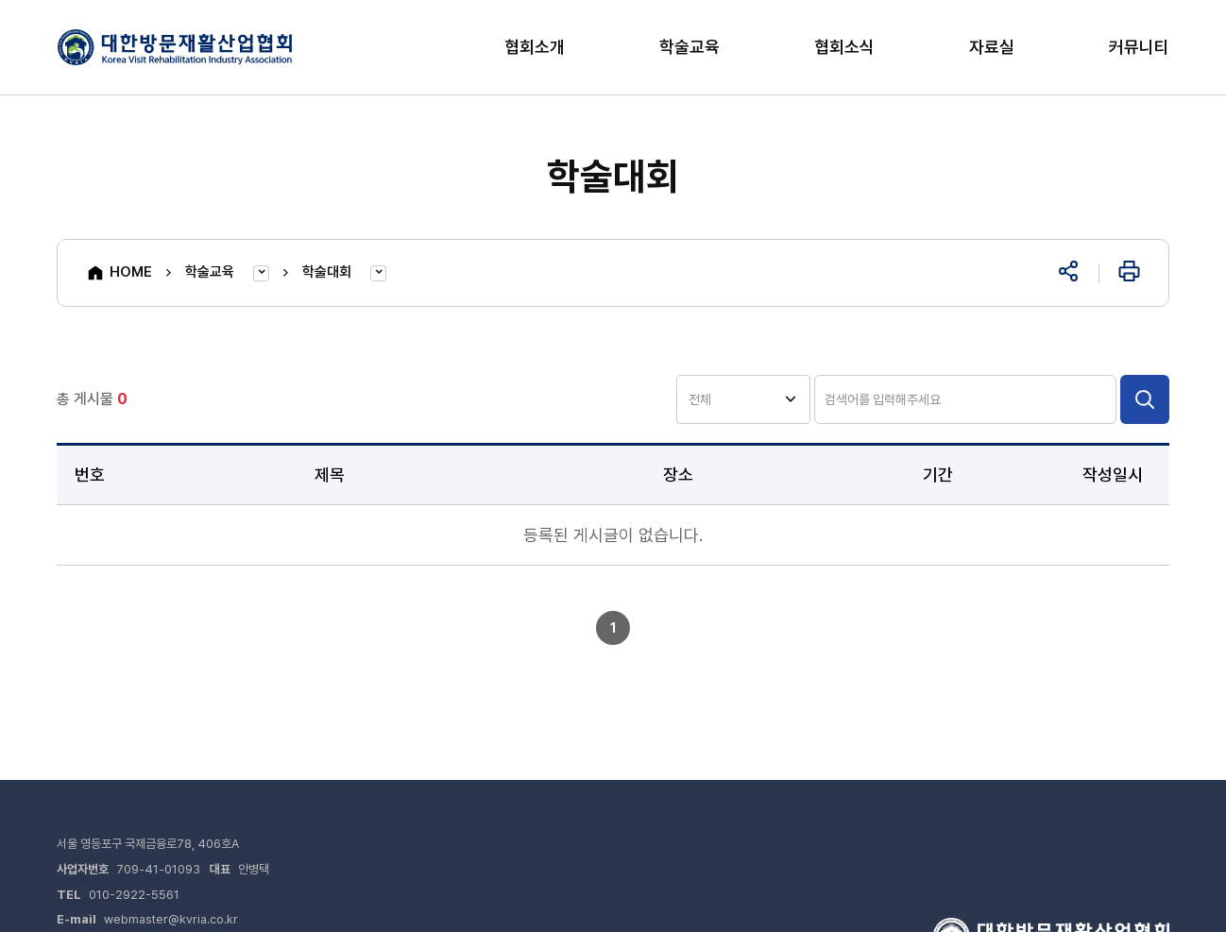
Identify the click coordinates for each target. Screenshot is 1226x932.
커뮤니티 (1139, 47)
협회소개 (534, 47)
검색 (1144, 399)
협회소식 (844, 47)
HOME (119, 272)
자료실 (991, 47)
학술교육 (689, 47)
